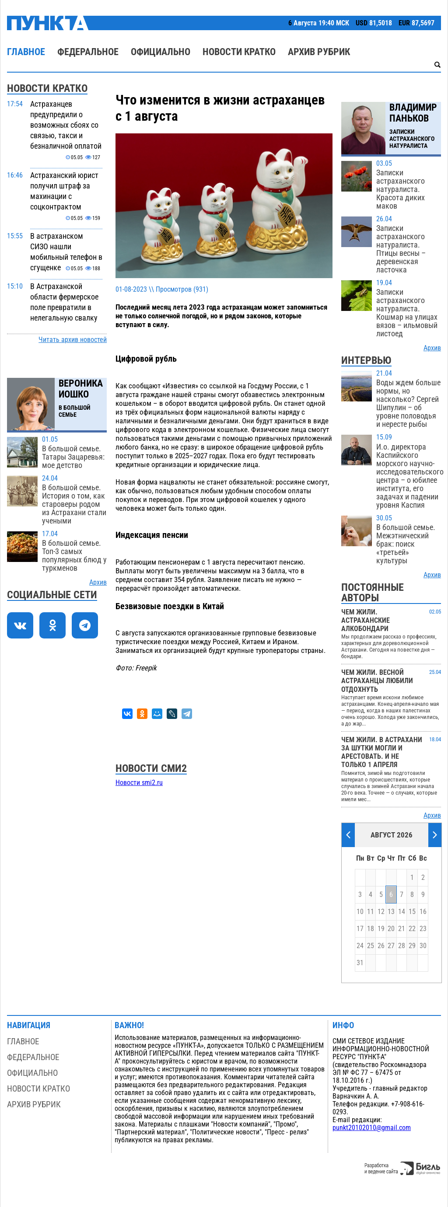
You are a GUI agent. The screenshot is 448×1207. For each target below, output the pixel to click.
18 (370, 929)
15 (412, 912)
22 (412, 929)
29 (412, 946)
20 (391, 929)
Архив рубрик (319, 51)
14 (401, 912)
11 (370, 912)
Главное (26, 51)
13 (391, 912)
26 (381, 946)
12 (381, 912)
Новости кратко (239, 51)
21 (401, 929)
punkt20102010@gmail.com (371, 1128)
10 (360, 912)
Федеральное (88, 51)
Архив (98, 582)
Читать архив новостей (72, 340)
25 (370, 946)
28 (401, 946)
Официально (160, 51)
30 (423, 946)
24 (360, 946)
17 (360, 929)
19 (381, 929)
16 (423, 912)
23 (423, 929)
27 (391, 946)
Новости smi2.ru (139, 783)
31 (360, 963)
